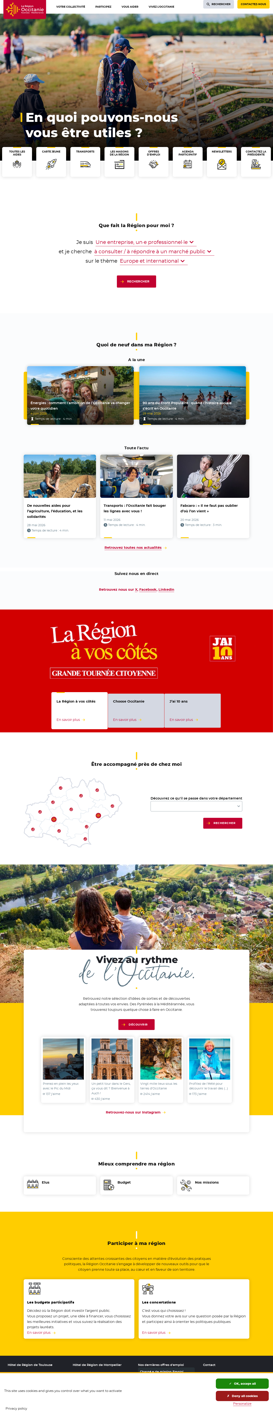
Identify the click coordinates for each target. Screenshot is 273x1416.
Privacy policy (16, 1408)
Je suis (84, 242)
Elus (45, 1182)
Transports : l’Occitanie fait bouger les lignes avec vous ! (135, 508)
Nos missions (207, 1182)
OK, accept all (242, 1384)
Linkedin (166, 590)
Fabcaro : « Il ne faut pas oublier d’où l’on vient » (209, 508)
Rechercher (138, 281)
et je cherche (75, 251)
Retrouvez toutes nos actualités (133, 548)
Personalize (242, 1404)
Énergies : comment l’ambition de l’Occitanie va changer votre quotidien (80, 406)
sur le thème (101, 261)
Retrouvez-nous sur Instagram (136, 1112)
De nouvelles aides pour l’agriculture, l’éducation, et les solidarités (55, 511)
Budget (124, 1182)
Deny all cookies (242, 1396)
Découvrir (138, 1024)
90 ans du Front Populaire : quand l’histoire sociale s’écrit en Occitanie (187, 406)
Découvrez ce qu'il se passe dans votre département (196, 798)
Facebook (148, 590)
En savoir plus (39, 1333)
